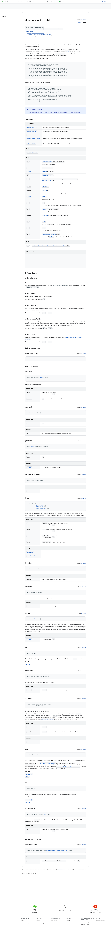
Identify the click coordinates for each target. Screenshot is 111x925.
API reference (6, 7)
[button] (9, 16)
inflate (44, 179)
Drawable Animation (68, 112)
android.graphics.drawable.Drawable (35, 33)
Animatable (54, 29)
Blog (61, 1)
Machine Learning (40, 923)
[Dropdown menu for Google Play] (55, 1)
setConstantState (37, 245)
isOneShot (44, 186)
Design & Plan (28, 1)
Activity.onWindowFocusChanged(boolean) (68, 766)
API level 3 (83, 613)
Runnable (60, 29)
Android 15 (68, 920)
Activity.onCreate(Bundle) (47, 763)
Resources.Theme (46, 180)
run (43, 203)
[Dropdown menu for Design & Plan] (34, 1)
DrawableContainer (37, 29)
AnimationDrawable (32, 152)
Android (22, 920)
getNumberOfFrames (47, 175)
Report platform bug (100, 920)
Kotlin (79, 22)
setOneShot (45, 209)
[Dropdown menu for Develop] (44, 1)
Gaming (38, 920)
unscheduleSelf (46, 234)
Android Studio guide (86, 922)
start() (67, 51)
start (43, 221)
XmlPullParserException (33, 556)
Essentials (17, 1)
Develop (37, 15)
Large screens (54, 920)
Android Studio (104, 1)
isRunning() (29, 774)
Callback (51, 236)
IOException (30, 552)
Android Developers (29, 15)
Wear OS (53, 923)
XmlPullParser (58, 179)
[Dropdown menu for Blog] (64, 1)
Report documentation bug (102, 923)
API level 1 (83, 19)
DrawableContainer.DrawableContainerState (54, 245)
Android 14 (68, 923)
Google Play (50, 1)
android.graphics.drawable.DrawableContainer (40, 34)
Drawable (49, 161)
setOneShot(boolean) (48, 719)
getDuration (45, 168)
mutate (43, 196)
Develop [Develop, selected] (40, 1)
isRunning (44, 190)
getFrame (44, 171)
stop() (27, 776)
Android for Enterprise (26, 923)
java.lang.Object (29, 31)
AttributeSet (70, 179)
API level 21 (83, 498)
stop (43, 228)
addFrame (44, 161)
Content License (61, 869)
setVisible (45, 215)
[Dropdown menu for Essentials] (22, 1)
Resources (49, 179)
